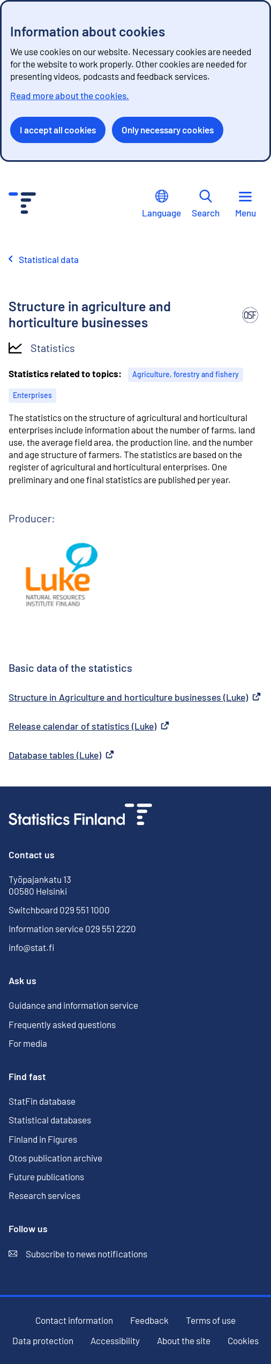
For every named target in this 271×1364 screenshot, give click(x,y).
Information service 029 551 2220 (72, 928)
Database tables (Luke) (61, 755)
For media (28, 1043)
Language (161, 204)
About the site (183, 1340)
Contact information (74, 1320)
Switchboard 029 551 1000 (59, 909)
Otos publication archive (55, 1158)
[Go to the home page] (80, 816)
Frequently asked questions (62, 1024)
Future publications (46, 1176)
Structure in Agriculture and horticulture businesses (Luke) (135, 697)
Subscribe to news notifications (78, 1254)
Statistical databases (50, 1120)
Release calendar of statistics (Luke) (89, 726)
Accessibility (115, 1340)
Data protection (42, 1340)
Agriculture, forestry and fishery (185, 374)
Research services (44, 1195)
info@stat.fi (32, 947)
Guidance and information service (73, 1005)
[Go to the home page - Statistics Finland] (22, 204)
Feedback (149, 1320)
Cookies (243, 1340)
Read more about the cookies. (69, 95)
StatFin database (42, 1101)
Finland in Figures (43, 1139)
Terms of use (211, 1320)
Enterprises (32, 395)
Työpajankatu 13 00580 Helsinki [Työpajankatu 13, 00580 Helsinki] (40, 885)
